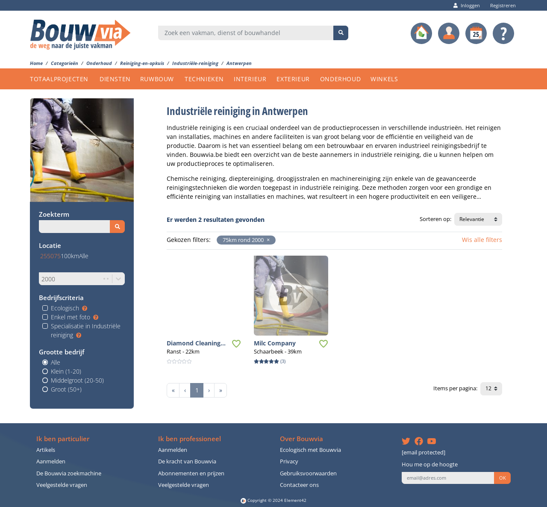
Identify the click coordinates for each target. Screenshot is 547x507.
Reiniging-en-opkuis (142, 63)
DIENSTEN (115, 79)
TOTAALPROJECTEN (59, 79)
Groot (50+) (66, 389)
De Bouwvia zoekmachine (68, 473)
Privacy (289, 461)
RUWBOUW (157, 79)
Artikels (45, 450)
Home (36, 63)
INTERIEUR (250, 79)
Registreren (501, 5)
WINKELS (384, 79)
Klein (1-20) (66, 371)
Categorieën (64, 63)
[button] (267, 240)
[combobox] (246, 33)
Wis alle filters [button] (482, 240)
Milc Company (275, 343)
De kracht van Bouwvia (187, 461)
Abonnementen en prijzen (191, 473)
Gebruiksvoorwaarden (308, 473)
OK (502, 478)
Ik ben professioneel (189, 438)
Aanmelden (50, 461)
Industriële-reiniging (195, 63)
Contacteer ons (299, 485)
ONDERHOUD (340, 79)
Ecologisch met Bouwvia (310, 450)
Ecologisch (69, 308)
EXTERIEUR (292, 79)
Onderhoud (99, 63)
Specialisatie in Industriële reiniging (86, 330)
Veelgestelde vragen (61, 485)
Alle (55, 362)
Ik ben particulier (62, 438)
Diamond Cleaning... (196, 343)
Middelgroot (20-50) (77, 380)
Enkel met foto (74, 317)
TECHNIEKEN (204, 79)
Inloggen (466, 5)
